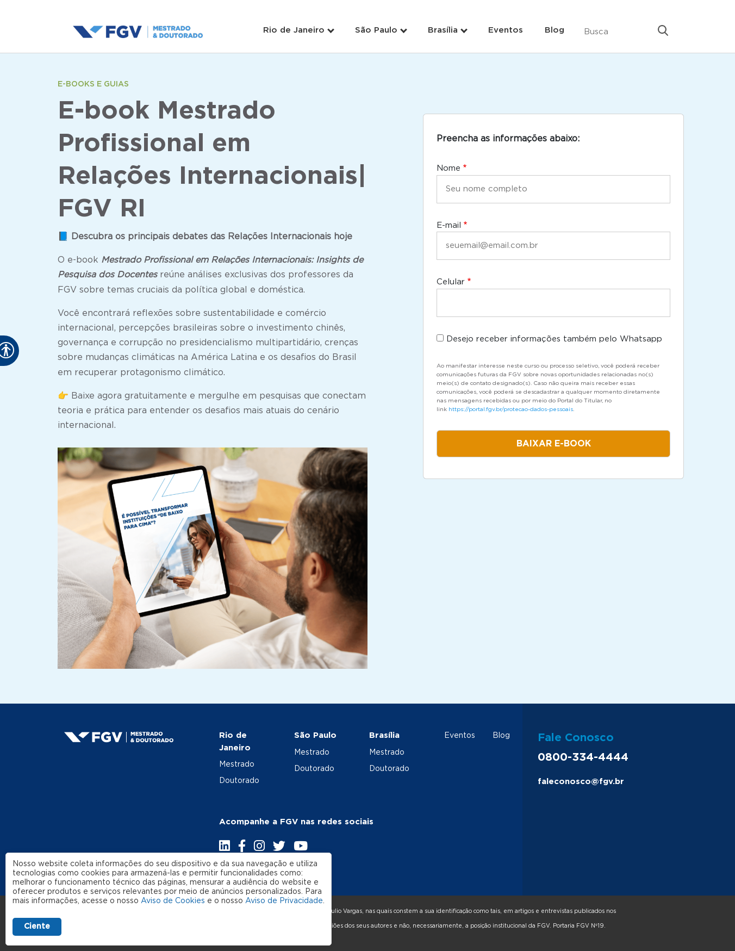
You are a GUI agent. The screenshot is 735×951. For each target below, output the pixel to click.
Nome (448, 168)
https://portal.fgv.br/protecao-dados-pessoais (511, 409)
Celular (451, 282)
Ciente (37, 926)
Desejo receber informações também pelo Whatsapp (554, 339)
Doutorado (239, 781)
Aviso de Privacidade (284, 901)
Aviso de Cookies (173, 901)
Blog (554, 30)
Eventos (505, 30)
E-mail (449, 225)
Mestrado (236, 764)
